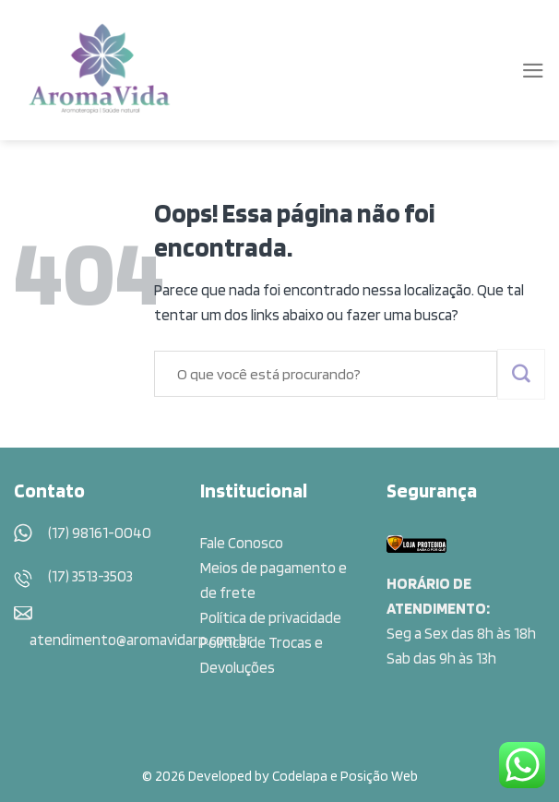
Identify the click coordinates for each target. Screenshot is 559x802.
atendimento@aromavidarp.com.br (141, 639)
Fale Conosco (241, 542)
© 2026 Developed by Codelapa (234, 775)
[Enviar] (521, 374)
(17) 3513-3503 (90, 576)
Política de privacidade (270, 617)
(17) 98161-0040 (99, 532)
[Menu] (533, 70)
